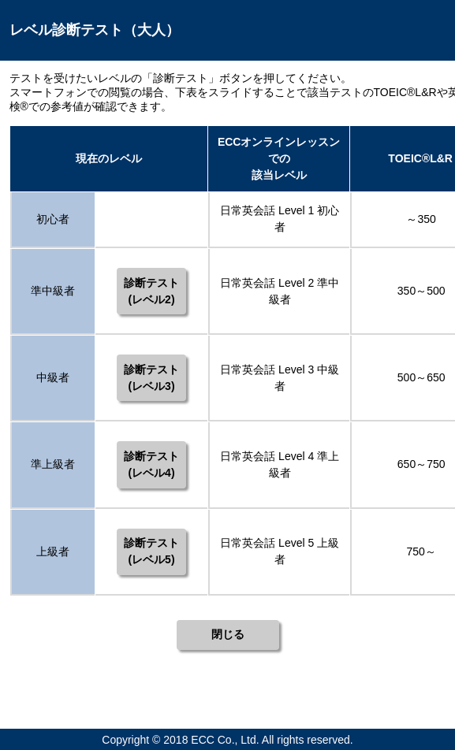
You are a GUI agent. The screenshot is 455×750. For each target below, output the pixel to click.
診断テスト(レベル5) (151, 551)
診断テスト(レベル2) (151, 291)
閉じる (227, 634)
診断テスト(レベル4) (151, 464)
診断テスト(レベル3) (151, 377)
